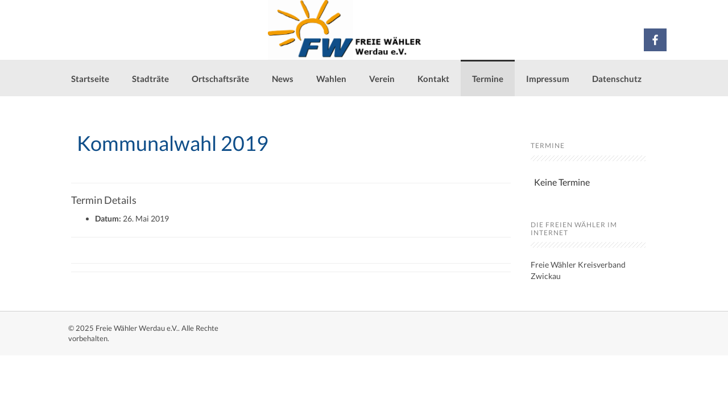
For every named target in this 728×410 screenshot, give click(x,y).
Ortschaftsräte (220, 78)
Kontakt (433, 78)
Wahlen (331, 78)
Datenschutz (617, 78)
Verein (382, 78)
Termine (487, 78)
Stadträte (150, 78)
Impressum (547, 78)
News (282, 78)
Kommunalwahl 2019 (172, 142)
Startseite (90, 78)
